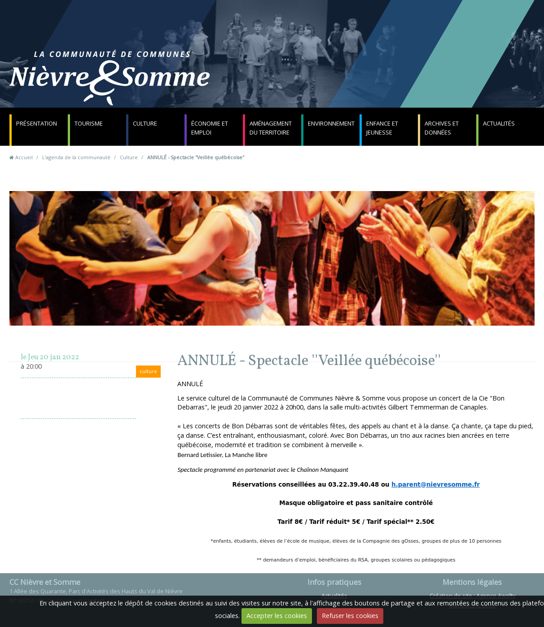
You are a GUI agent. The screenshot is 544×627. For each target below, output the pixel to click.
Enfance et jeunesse (382, 127)
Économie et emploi (209, 127)
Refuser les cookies (350, 615)
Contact (380, 82)
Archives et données (442, 127)
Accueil (24, 157)
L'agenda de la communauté (76, 157)
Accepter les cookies (276, 615)
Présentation (36, 123)
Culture (145, 123)
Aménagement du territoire (271, 127)
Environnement (331, 123)
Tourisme (89, 123)
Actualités (499, 123)
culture (148, 371)
